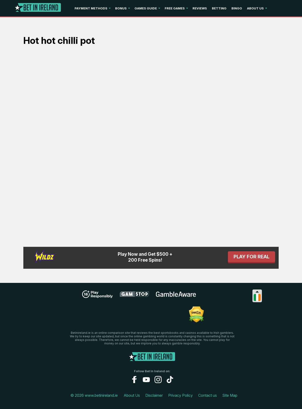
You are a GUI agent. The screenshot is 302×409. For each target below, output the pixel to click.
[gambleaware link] (176, 296)
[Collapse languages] (257, 291)
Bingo (236, 8)
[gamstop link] (134, 295)
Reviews (200, 8)
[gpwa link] (212, 296)
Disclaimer (154, 395)
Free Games (175, 8)
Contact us (207, 395)
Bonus (121, 8)
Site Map (229, 395)
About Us (255, 8)
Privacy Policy (180, 395)
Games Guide (145, 8)
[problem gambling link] (110, 316)
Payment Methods (91, 8)
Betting (219, 8)
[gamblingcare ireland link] (154, 316)
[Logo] (38, 8)
